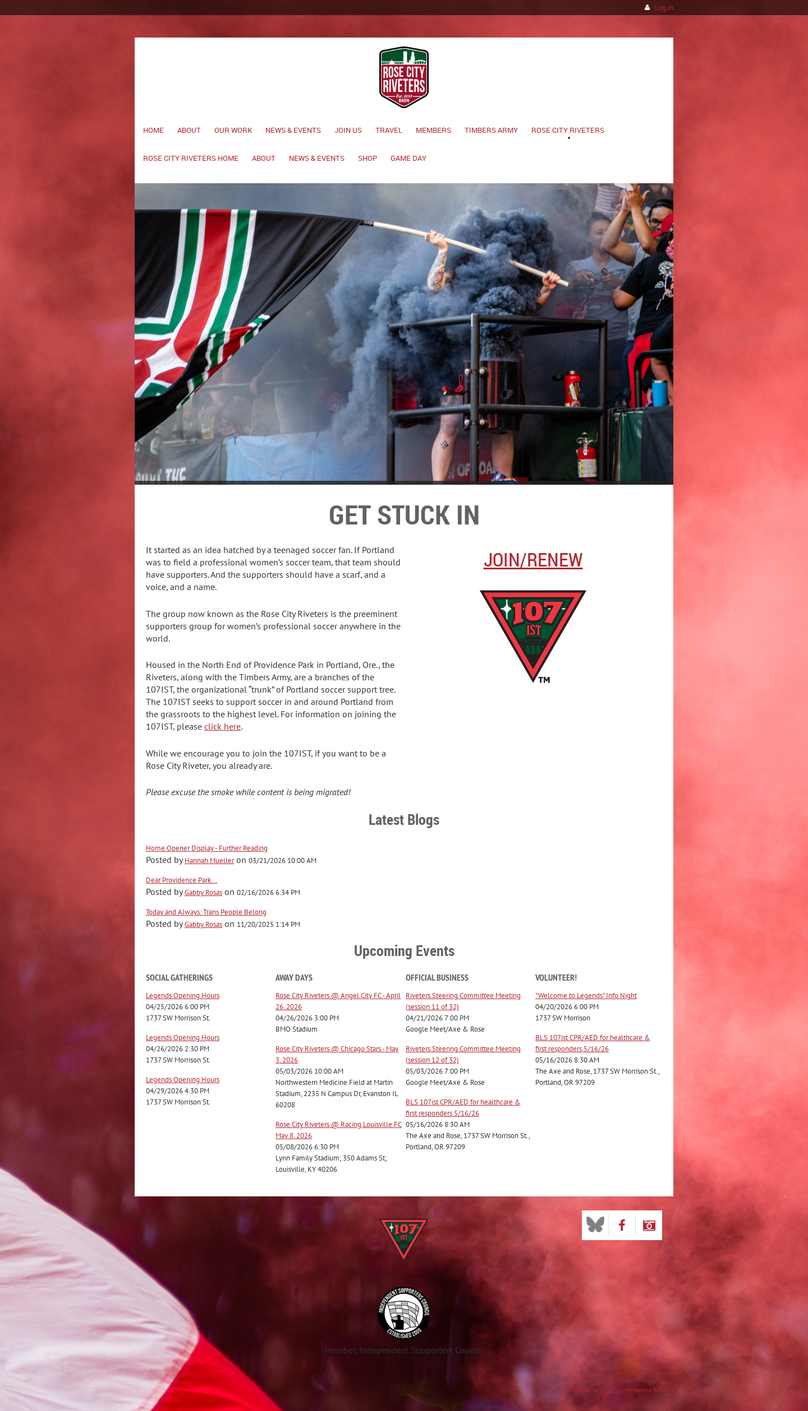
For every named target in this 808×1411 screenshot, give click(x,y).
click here (222, 726)
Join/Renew (533, 559)
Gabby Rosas (203, 892)
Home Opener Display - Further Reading (207, 848)
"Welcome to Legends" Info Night (586, 995)
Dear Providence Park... (181, 880)
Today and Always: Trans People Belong (206, 912)
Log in (664, 7)
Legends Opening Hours (182, 995)
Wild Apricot (610, 1390)
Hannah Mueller (209, 860)
